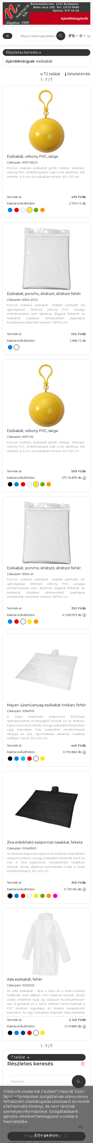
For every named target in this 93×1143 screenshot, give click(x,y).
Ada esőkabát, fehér (24, 979)
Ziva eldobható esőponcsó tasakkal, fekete (45, 842)
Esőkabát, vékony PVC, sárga (32, 156)
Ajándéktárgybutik (74, 18)
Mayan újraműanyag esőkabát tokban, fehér (46, 705)
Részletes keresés (23, 52)
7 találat (20, 1057)
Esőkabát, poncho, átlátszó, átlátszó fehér (44, 294)
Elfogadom (46, 1135)
